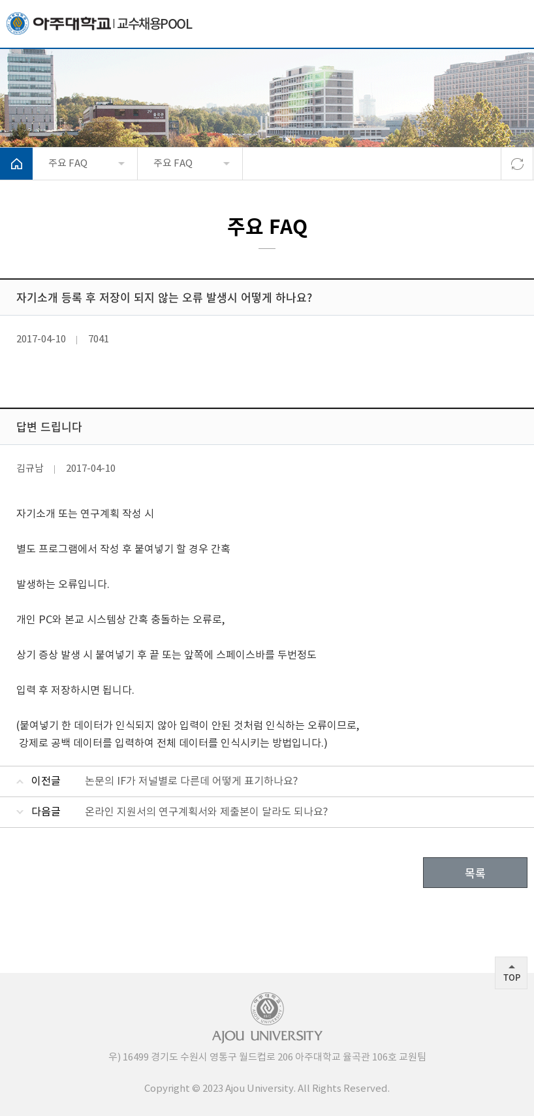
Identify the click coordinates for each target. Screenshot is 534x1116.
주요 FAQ (67, 163)
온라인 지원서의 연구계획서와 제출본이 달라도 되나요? (206, 812)
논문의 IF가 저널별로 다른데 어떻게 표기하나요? (191, 781)
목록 (475, 872)
